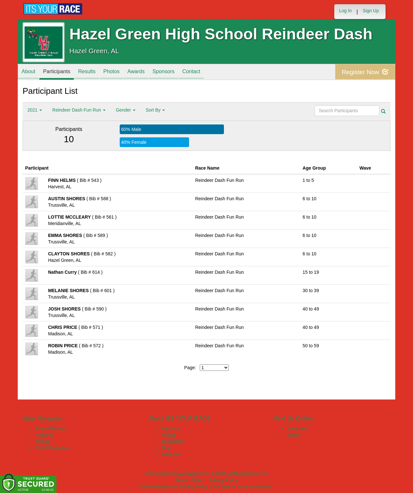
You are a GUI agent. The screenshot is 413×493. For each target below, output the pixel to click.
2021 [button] (34, 110)
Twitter (293, 435)
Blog (165, 447)
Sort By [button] (155, 110)
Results (95, 72)
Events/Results (50, 428)
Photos (123, 72)
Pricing (42, 441)
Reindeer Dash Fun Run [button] (79, 110)
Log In (345, 10)
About (30, 72)
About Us (170, 428)
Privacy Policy (223, 480)
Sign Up (371, 10)
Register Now (364, 72)
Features (44, 435)
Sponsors (181, 72)
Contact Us (172, 441)
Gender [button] (126, 110)
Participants (61, 72)
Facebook (297, 428)
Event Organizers (52, 447)
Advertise (170, 454)
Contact (212, 72)
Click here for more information (240, 486)
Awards (151, 72)
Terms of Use (189, 480)
